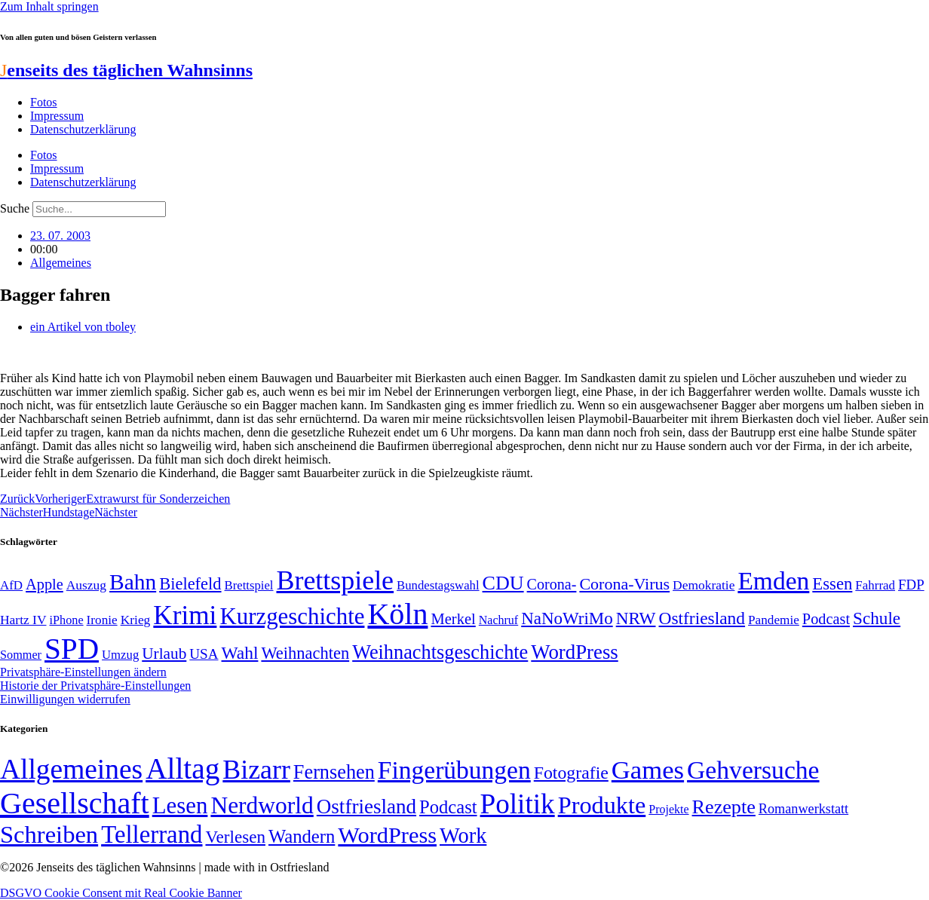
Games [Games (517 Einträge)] (648, 770)
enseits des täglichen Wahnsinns (126, 70)
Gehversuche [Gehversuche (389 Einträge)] (753, 770)
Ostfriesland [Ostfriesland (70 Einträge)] (366, 806)
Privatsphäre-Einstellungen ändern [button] (83, 672)
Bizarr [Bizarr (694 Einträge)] (256, 770)
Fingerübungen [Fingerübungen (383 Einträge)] (454, 770)
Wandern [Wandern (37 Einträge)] (301, 836)
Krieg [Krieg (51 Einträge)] (136, 619)
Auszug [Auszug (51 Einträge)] (86, 584)
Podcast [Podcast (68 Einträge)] (826, 619)
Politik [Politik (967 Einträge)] (517, 803)
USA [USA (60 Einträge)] (203, 654)
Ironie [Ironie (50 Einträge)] (102, 620)
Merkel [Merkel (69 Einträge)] (453, 619)
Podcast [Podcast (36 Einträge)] (448, 807)
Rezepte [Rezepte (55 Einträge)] (724, 807)
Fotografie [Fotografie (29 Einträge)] (571, 772)
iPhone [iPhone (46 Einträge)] (66, 620)
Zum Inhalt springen (49, 6)
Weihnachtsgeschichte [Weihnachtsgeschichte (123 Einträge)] (440, 652)
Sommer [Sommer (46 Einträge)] (20, 655)
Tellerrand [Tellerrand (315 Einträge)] (151, 834)
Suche (14, 208)
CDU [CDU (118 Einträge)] (503, 583)
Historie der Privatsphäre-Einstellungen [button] (95, 685)
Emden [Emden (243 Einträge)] (773, 581)
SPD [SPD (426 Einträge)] (71, 648)
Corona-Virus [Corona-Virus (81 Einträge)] (624, 583)
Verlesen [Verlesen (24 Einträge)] (235, 836)
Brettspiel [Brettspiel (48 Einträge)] (249, 585)
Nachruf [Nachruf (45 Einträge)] (498, 620)
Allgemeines (60, 262)
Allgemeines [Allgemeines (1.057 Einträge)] (71, 769)
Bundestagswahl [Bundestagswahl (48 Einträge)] (438, 585)
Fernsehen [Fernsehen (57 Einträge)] (334, 772)
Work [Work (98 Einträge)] (463, 835)
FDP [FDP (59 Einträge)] (911, 584)
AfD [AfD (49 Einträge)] (11, 585)
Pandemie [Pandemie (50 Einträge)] (773, 620)
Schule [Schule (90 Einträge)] (876, 618)
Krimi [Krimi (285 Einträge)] (184, 615)
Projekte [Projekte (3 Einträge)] (668, 809)
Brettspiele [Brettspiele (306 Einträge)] (335, 580)
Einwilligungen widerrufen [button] (65, 699)
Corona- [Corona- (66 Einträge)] (552, 584)
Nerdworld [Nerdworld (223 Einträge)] (261, 805)
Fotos (43, 102)
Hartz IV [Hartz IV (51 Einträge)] (23, 619)
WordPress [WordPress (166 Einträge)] (387, 835)
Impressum (57, 115)
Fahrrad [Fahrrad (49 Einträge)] (875, 585)
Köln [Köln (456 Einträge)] (397, 614)
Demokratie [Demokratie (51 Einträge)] (703, 584)
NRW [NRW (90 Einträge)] (636, 618)
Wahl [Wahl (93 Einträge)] (240, 653)
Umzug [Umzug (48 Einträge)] (120, 654)
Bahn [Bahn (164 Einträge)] (132, 582)
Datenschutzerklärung (83, 129)
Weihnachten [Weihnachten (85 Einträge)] (305, 653)
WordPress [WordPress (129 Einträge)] (574, 652)
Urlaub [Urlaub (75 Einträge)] (164, 653)
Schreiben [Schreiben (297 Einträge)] (49, 834)
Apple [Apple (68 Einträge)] (44, 584)
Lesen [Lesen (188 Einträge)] (180, 805)
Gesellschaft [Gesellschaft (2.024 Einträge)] (74, 803)
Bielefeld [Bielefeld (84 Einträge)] (190, 583)
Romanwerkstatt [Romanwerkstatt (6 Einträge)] (803, 808)
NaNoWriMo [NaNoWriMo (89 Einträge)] (566, 618)
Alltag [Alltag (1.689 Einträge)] (182, 768)
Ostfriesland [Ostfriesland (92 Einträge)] (702, 618)
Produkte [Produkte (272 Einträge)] (602, 805)
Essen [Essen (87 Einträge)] (832, 583)
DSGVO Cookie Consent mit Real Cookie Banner (121, 892)
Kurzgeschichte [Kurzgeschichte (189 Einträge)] (291, 616)
